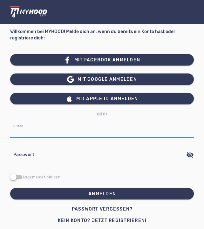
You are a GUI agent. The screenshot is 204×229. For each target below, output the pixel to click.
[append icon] (190, 155)
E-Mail (18, 126)
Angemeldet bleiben (41, 177)
